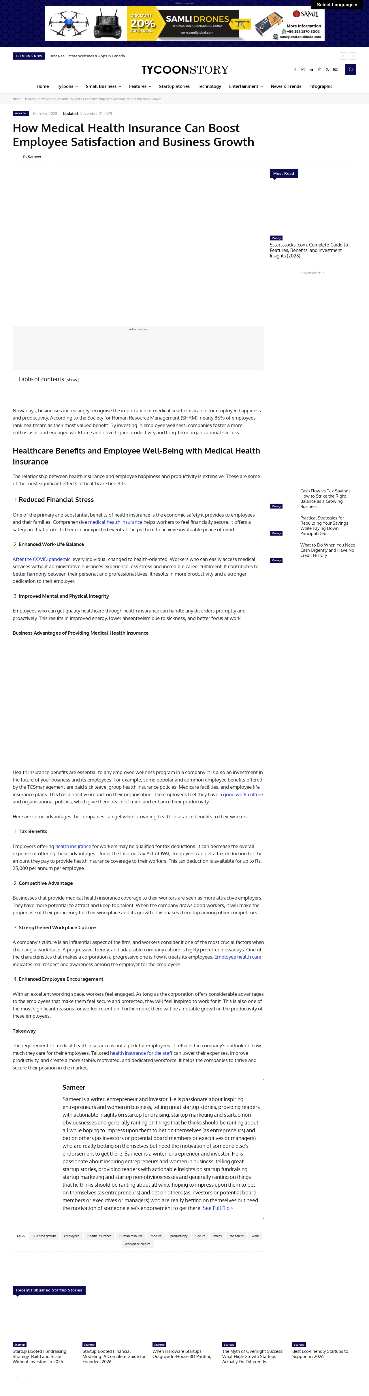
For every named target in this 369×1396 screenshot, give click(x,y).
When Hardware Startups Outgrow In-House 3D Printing (182, 1353)
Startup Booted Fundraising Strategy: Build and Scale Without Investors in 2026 (39, 1356)
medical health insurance (115, 522)
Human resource (131, 1236)
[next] (352, 56)
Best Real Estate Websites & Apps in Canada (87, 56)
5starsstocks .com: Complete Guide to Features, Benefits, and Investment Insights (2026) (311, 250)
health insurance (73, 846)
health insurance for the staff (141, 1053)
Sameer (34, 156)
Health (30, 99)
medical (156, 1236)
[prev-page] (16, 1378)
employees (71, 1236)
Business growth (44, 1236)
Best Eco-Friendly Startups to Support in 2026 (320, 1353)
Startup (19, 1344)
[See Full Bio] (232, 1208)
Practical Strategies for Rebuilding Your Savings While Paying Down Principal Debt (324, 524)
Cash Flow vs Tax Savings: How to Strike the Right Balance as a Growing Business (326, 497)
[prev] (343, 56)
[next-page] (25, 1378)
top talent (237, 1236)
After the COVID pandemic (41, 559)
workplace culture (137, 1244)
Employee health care (237, 957)
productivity (178, 1236)
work (255, 1236)
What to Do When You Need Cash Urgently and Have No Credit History (327, 549)
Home (17, 99)
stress (217, 1236)
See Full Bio (216, 1208)
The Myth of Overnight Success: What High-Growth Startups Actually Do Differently (252, 1356)
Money (276, 238)
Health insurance (99, 1236)
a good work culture (241, 794)
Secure (200, 1236)
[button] (350, 69)
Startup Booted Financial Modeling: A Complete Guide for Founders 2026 (114, 1356)
